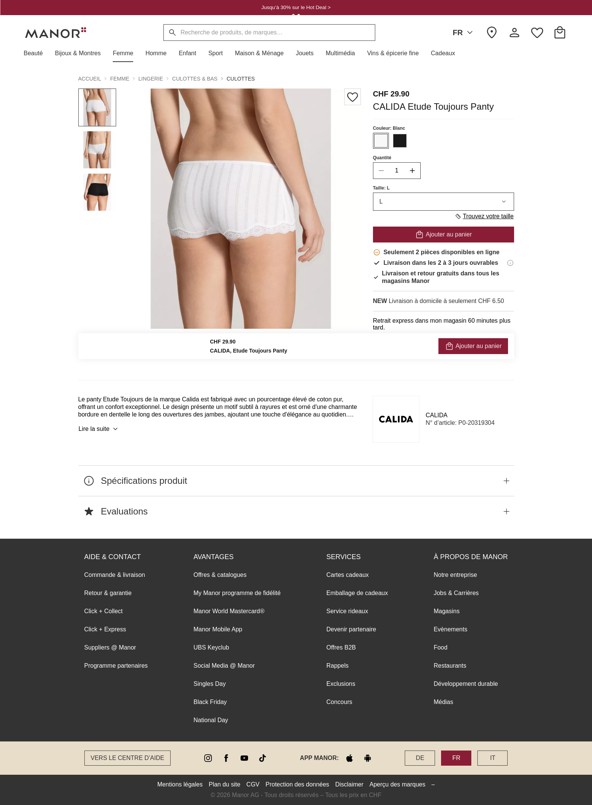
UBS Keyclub (211, 647)
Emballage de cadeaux (357, 593)
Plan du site (225, 784)
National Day (211, 720)
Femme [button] (119, 79)
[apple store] (349, 758)
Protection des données (297, 784)
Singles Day (210, 684)
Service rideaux (347, 611)
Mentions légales (180, 784)
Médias (443, 702)
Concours (339, 702)
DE (420, 758)
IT (492, 758)
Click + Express (105, 629)
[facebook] (226, 758)
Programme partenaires (116, 665)
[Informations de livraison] (510, 263)
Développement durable (466, 684)
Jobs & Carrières (456, 593)
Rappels (337, 665)
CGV (252, 784)
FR (464, 32)
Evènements (450, 629)
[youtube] (244, 758)
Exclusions (340, 684)
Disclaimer (349, 784)
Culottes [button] (241, 79)
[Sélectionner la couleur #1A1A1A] (399, 141)
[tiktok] (262, 758)
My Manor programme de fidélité (237, 593)
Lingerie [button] (150, 79)
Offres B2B (341, 647)
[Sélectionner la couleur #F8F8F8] (380, 141)
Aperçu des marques (398, 784)
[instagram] (208, 758)
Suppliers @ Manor (110, 647)
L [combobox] (443, 201)
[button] (36, 53)
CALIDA (436, 415)
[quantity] (396, 170)
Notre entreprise (455, 575)
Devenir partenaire (351, 629)
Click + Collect (103, 611)
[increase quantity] (412, 171)
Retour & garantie (108, 593)
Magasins (446, 611)
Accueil (89, 79)
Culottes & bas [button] (195, 79)
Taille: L (381, 188)
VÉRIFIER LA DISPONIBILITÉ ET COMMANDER (443, 348)
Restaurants (450, 665)
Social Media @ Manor (224, 665)
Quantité (382, 157)
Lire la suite (99, 429)
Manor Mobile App (218, 629)
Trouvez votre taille (484, 216)
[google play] (367, 758)
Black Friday (210, 702)
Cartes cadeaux (347, 575)
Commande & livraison (114, 575)
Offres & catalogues (220, 575)
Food (440, 647)
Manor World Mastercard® (229, 611)
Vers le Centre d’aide (128, 758)
